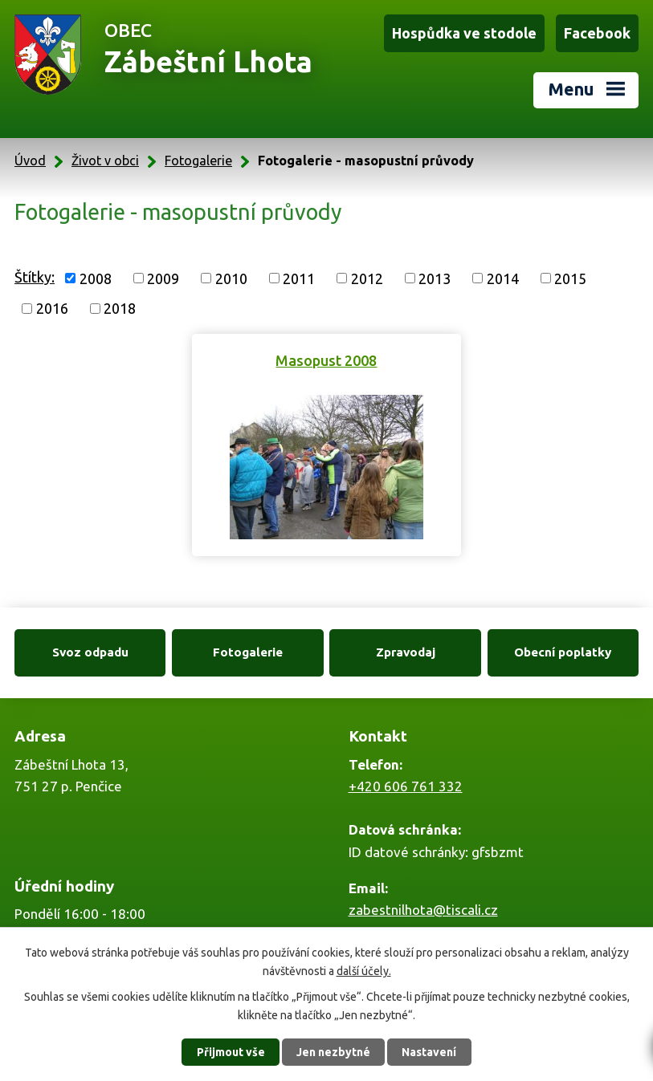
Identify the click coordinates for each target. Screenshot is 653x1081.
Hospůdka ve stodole (464, 33)
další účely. (364, 970)
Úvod (30, 160)
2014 (503, 278)
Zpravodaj (405, 652)
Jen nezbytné (333, 1052)
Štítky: (34, 277)
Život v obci (105, 160)
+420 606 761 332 (406, 786)
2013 (434, 278)
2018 (120, 308)
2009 (163, 278)
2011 (299, 278)
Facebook (597, 33)
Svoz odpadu (90, 652)
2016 (52, 308)
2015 (570, 278)
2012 (367, 278)
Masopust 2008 (326, 360)
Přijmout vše (231, 1052)
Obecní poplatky (562, 652)
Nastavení (429, 1052)
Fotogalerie (198, 160)
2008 (96, 278)
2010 (231, 278)
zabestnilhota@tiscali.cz (423, 909)
